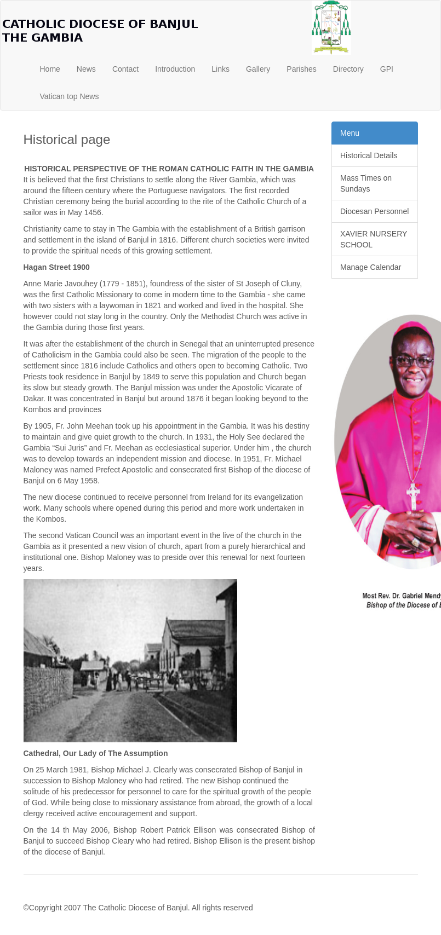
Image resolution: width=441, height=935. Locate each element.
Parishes (301, 69)
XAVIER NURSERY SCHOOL (373, 239)
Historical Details (368, 155)
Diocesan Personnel (374, 211)
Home (50, 69)
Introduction (175, 69)
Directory (348, 69)
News (86, 69)
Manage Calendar (370, 267)
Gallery (258, 69)
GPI (386, 69)
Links (220, 69)
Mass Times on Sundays (366, 183)
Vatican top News (69, 96)
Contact (125, 69)
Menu (349, 133)
